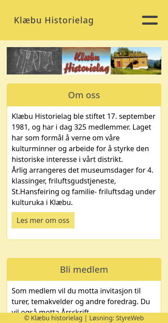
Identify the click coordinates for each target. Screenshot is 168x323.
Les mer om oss (43, 220)
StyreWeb (130, 318)
